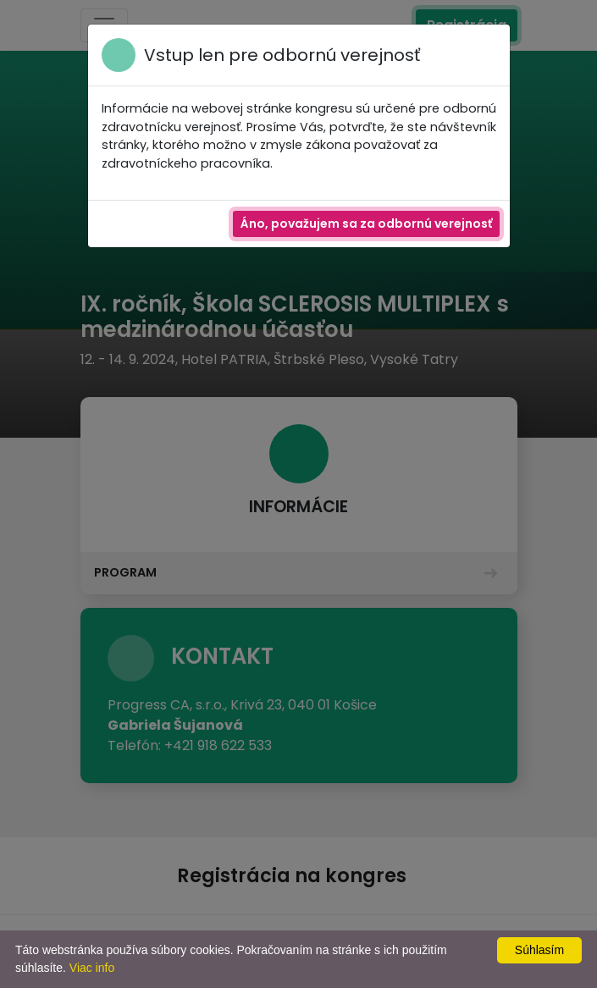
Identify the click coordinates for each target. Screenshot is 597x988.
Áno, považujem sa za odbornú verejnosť (366, 223)
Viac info (91, 967)
